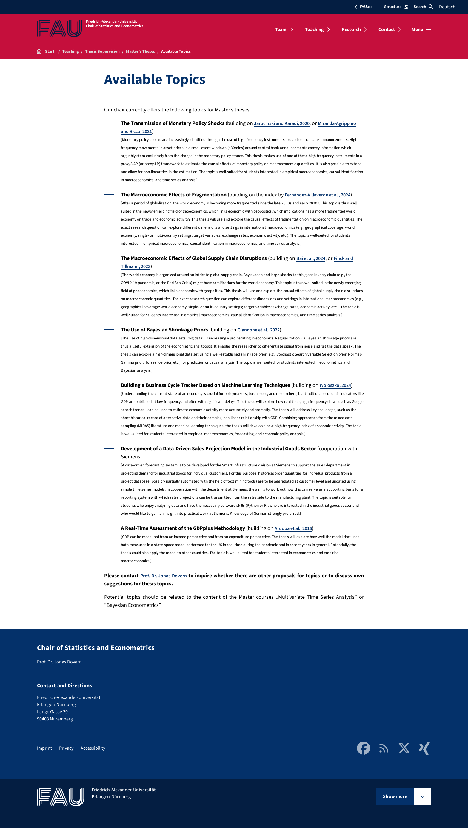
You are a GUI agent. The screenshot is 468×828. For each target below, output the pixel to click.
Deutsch (447, 7)
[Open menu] (421, 29)
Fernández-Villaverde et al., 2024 (322, 195)
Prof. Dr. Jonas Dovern (166, 575)
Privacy (66, 748)
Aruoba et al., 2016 (296, 528)
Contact (386, 29)
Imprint (44, 748)
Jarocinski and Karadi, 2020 (286, 123)
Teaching (314, 29)
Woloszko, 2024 (337, 385)
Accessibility (93, 748)
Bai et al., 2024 (313, 258)
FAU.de (363, 7)
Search (423, 7)
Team (281, 29)
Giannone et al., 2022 (262, 330)
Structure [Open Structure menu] (396, 7)
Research (351, 29)
